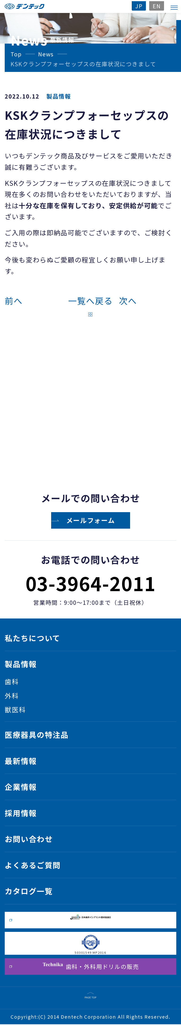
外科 (12, 696)
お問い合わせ (29, 839)
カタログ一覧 (29, 891)
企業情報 (21, 787)
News (46, 54)
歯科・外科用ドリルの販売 (90, 967)
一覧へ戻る (90, 301)
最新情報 (21, 760)
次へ (128, 301)
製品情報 (21, 664)
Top (16, 54)
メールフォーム (90, 520)
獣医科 (15, 710)
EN (156, 6)
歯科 (12, 681)
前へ (14, 301)
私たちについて (32, 637)
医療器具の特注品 (37, 735)
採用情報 (21, 813)
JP (138, 6)
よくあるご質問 (33, 865)
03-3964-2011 (90, 583)
